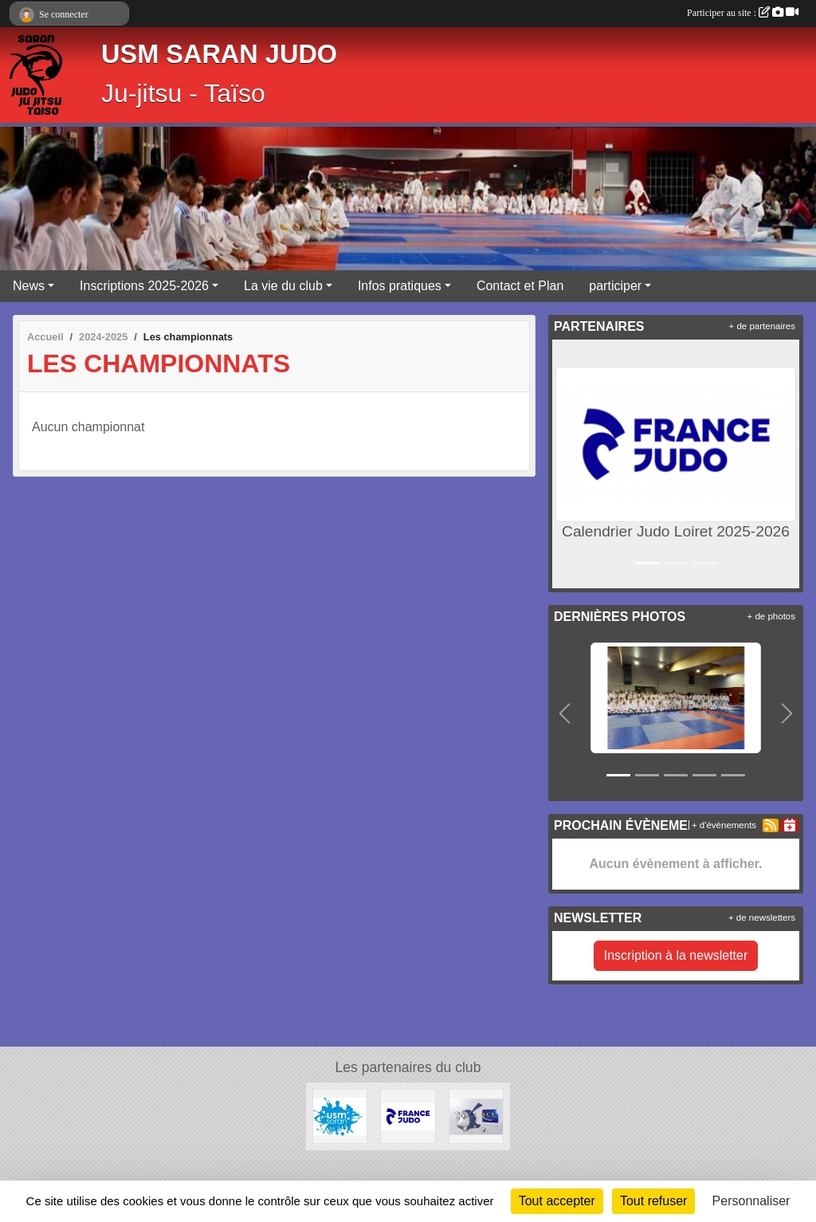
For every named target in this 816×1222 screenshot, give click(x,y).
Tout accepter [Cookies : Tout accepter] (557, 1201)
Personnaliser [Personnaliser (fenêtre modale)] (751, 1201)
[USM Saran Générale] (339, 1115)
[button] (567, 464)
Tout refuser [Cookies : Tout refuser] (653, 1201)
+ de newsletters (761, 917)
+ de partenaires (762, 326)
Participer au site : (742, 12)
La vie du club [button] (283, 286)
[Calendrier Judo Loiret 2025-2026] (407, 1115)
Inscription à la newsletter (676, 955)
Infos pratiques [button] (399, 286)
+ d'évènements (724, 825)
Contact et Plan (520, 286)
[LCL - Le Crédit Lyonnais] (476, 1115)
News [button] (29, 286)
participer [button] (615, 286)
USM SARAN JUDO (219, 54)
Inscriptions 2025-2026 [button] (144, 286)
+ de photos (771, 616)
